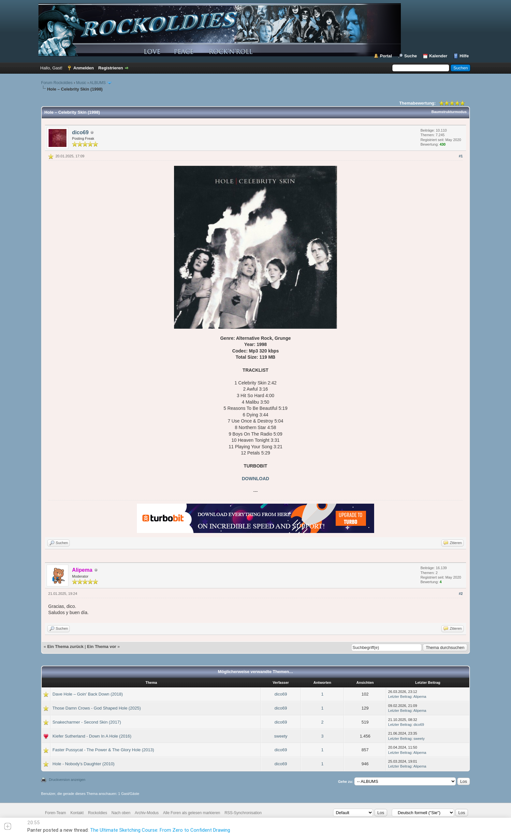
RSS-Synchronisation (243, 813)
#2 (461, 594)
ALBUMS (98, 82)
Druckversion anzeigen (67, 780)
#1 (461, 156)
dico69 (80, 132)
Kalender (438, 55)
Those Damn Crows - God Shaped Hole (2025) (96, 708)
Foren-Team (55, 813)
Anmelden (83, 67)
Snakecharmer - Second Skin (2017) (86, 722)
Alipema (419, 696)
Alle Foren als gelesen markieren (191, 813)
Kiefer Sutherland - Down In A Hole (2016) (91, 736)
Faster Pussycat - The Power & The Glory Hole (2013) (103, 749)
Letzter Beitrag (400, 696)
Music (81, 82)
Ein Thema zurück (65, 646)
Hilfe (464, 55)
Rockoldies (97, 813)
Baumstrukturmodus (449, 112)
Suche (410, 55)
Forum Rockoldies (57, 82)
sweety (280, 736)
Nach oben (120, 813)
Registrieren (110, 67)
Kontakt (77, 813)
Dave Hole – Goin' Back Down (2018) (87, 694)
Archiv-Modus (146, 813)
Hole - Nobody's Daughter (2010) (83, 763)
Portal (386, 55)
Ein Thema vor (101, 646)
